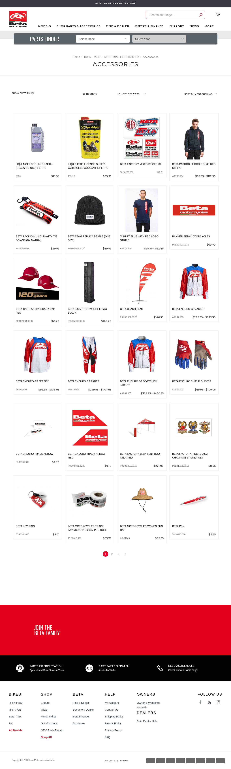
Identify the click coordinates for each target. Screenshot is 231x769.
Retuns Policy (113, 723)
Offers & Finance (149, 26)
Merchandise (48, 716)
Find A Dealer (117, 26)
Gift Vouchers (49, 723)
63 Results (90, 94)
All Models (15, 730)
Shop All (46, 737)
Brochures (79, 723)
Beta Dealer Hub (147, 721)
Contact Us (111, 709)
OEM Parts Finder (52, 730)
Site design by (115, 760)
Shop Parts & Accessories (78, 26)
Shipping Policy (114, 716)
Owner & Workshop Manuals (148, 705)
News (194, 26)
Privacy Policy (113, 730)
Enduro (45, 702)
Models (44, 26)
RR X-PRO (15, 702)
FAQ (107, 737)
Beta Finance (81, 716)
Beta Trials (15, 716)
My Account (112, 702)
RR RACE (15, 709)
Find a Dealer (81, 702)
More (209, 26)
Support (177, 26)
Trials (44, 709)
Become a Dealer (83, 709)
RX (11, 723)
